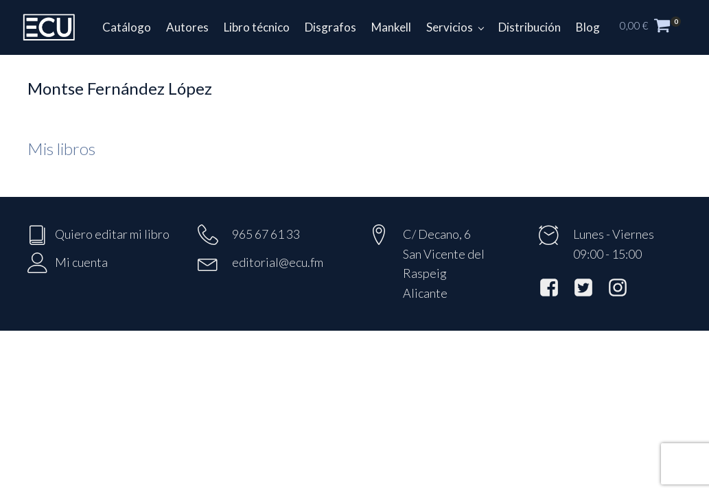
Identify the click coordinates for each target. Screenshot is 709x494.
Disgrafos (330, 27)
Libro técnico (257, 27)
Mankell (391, 27)
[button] (657, 27)
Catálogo (126, 27)
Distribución (529, 27)
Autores (187, 27)
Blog (588, 27)
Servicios (449, 27)
